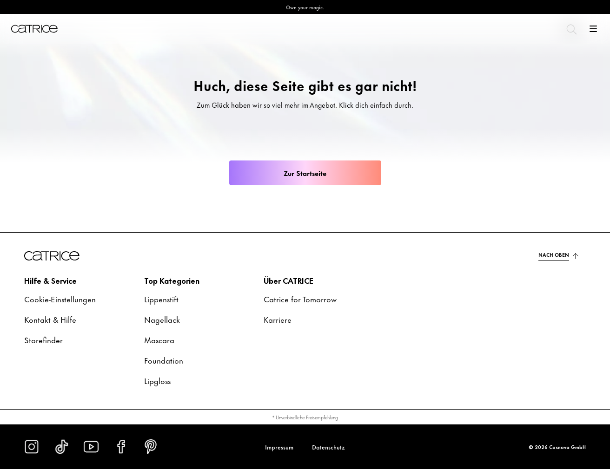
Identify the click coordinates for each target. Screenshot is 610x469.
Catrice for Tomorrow (300, 299)
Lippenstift (161, 299)
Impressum (279, 446)
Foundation (163, 360)
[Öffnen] (593, 28)
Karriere (278, 319)
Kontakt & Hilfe (50, 319)
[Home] (34, 28)
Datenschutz (328, 446)
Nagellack (162, 319)
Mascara (159, 339)
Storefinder (43, 339)
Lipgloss (157, 380)
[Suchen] (571, 29)
